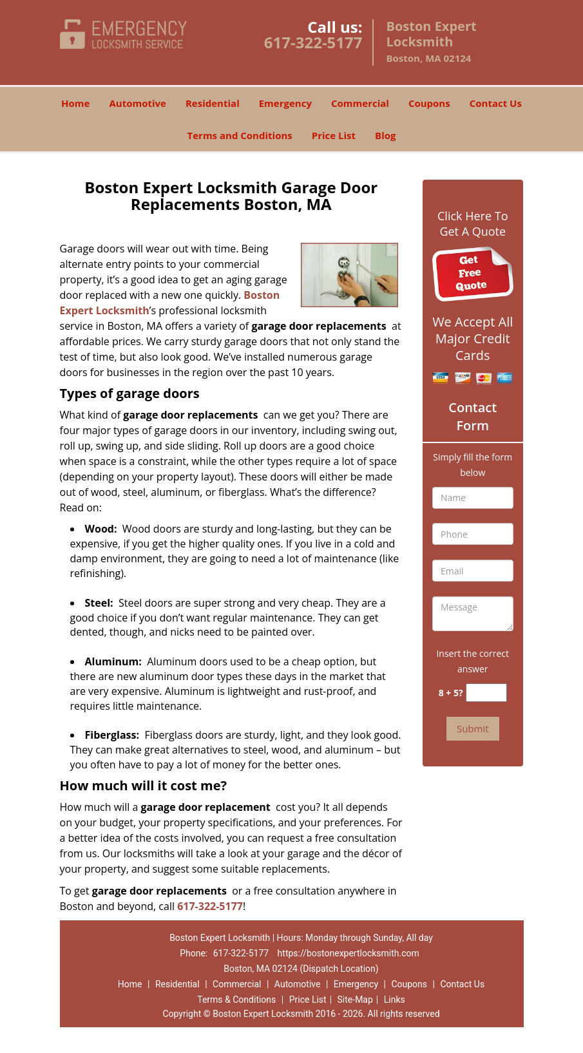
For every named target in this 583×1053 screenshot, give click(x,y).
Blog (385, 135)
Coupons (429, 103)
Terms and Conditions (239, 135)
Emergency (285, 103)
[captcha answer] (486, 692)
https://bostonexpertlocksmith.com (348, 953)
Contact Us (496, 103)
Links (394, 999)
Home (75, 103)
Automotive (137, 103)
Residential (213, 103)
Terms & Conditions (236, 999)
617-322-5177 (313, 42)
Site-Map (355, 999)
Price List (334, 135)
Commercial (360, 103)
